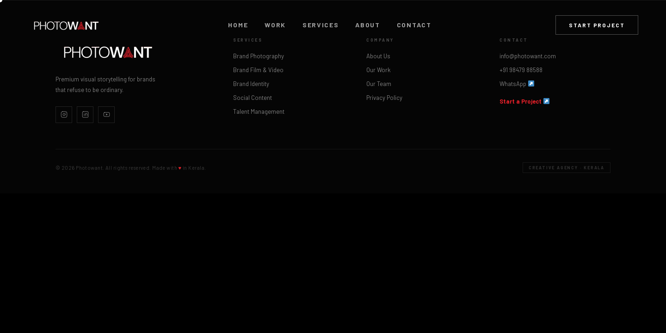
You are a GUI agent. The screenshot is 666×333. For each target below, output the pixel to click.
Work (275, 25)
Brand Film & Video (258, 70)
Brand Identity (251, 83)
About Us (378, 56)
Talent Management (258, 111)
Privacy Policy (384, 97)
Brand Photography (258, 56)
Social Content (252, 97)
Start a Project (524, 101)
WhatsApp (517, 83)
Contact (414, 25)
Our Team (378, 83)
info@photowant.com (528, 56)
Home (238, 25)
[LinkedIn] (85, 114)
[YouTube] (106, 114)
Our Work (378, 70)
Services (320, 25)
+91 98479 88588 (521, 70)
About (367, 25)
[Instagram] (64, 114)
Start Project (597, 25)
